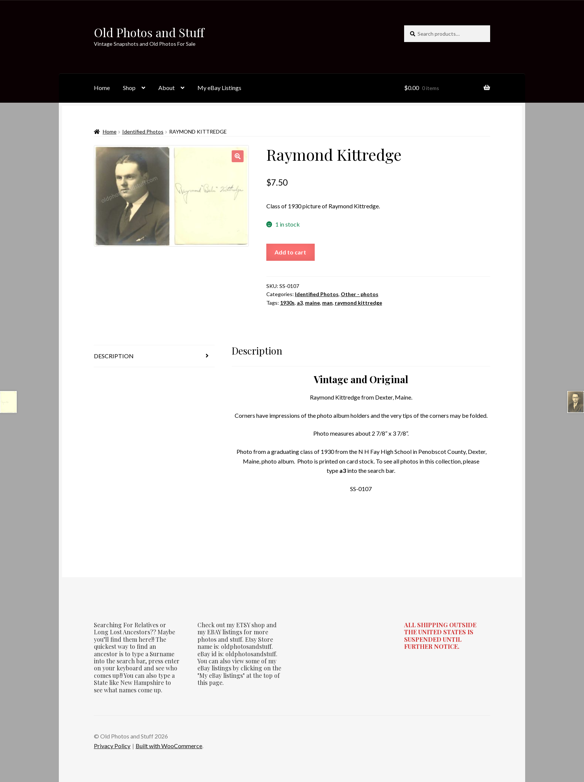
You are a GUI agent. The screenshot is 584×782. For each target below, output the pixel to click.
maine (312, 302)
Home (102, 87)
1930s (287, 302)
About (166, 87)
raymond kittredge (358, 302)
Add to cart (290, 252)
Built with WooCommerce (169, 745)
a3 (300, 302)
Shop (129, 87)
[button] (238, 156)
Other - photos (359, 294)
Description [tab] (114, 355)
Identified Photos (143, 131)
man (327, 302)
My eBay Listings (219, 87)
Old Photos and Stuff (149, 32)
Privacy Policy (112, 745)
